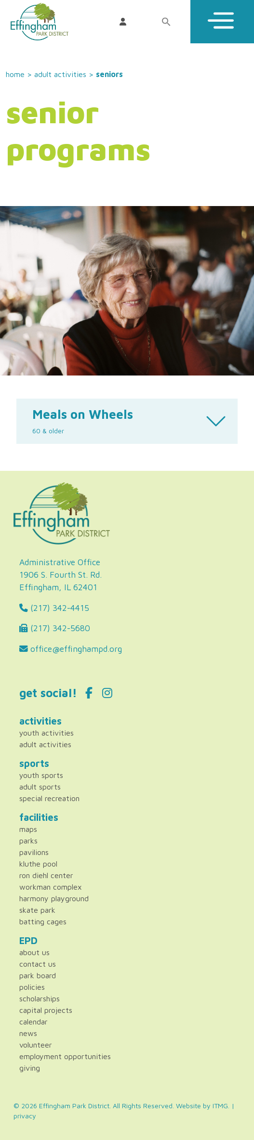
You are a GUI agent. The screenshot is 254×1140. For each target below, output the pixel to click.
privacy (24, 1116)
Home (15, 74)
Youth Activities (46, 732)
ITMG (220, 1105)
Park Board (37, 975)
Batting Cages (43, 921)
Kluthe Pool (38, 863)
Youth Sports (41, 775)
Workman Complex (50, 886)
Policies (32, 987)
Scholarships (39, 998)
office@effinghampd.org (70, 649)
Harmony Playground (54, 898)
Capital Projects (45, 1010)
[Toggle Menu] (222, 22)
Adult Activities (60, 74)
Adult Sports (40, 786)
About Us (34, 952)
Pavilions (34, 852)
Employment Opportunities (65, 1056)
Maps (28, 829)
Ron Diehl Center (46, 875)
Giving (29, 1067)
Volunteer (35, 1044)
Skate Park (37, 910)
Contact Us (37, 963)
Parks (28, 840)
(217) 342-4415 (54, 608)
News (28, 1033)
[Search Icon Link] (169, 21)
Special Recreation (49, 798)
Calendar (33, 1021)
